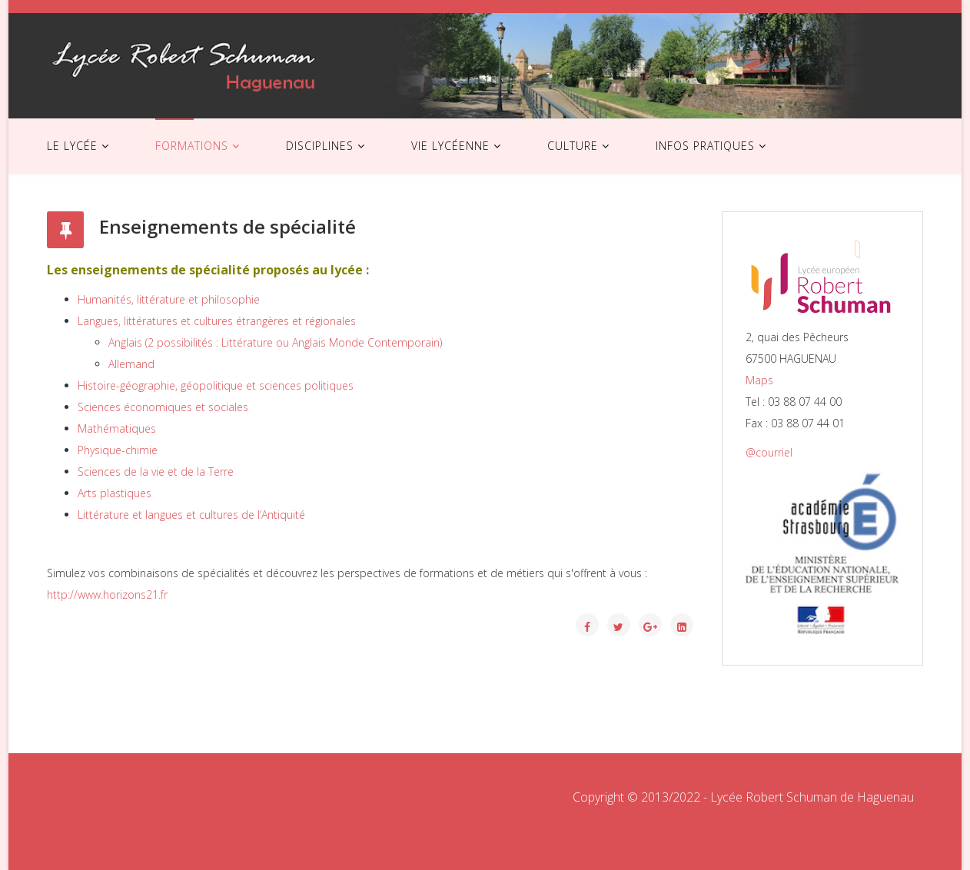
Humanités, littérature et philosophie (169, 299)
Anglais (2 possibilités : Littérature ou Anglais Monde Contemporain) (275, 342)
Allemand (131, 364)
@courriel (769, 452)
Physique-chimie (118, 450)
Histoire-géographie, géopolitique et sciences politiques (216, 385)
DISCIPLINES (320, 145)
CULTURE (572, 145)
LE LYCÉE (72, 145)
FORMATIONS (191, 145)
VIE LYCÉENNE (450, 145)
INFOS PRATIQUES (705, 145)
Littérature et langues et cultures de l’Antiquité (191, 514)
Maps (759, 380)
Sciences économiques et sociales (163, 407)
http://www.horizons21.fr (107, 594)
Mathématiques (117, 428)
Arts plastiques (114, 493)
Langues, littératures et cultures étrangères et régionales (217, 321)
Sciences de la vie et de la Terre (156, 471)
